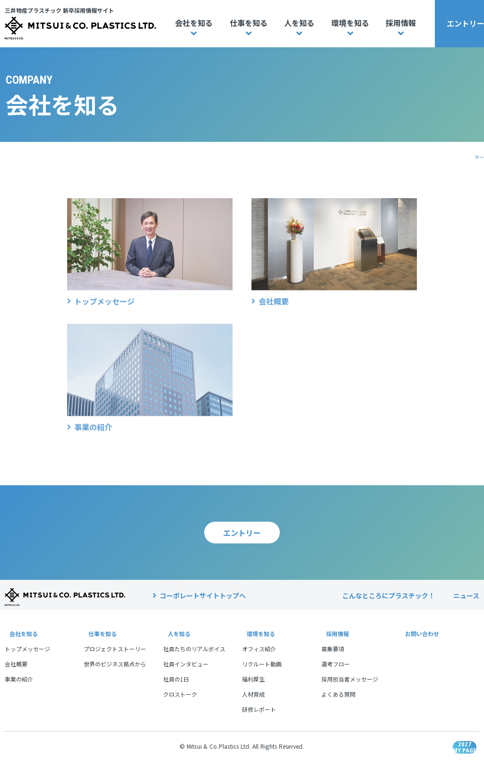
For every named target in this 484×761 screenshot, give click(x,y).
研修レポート (259, 709)
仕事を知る (249, 22)
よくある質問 (338, 694)
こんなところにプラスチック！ (388, 595)
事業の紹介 (19, 679)
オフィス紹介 (259, 649)
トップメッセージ (27, 649)
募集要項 (332, 649)
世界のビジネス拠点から (115, 664)
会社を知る (194, 22)
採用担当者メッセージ (349, 679)
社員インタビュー (185, 664)
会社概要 (16, 664)
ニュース (466, 595)
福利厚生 (253, 679)
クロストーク (180, 694)
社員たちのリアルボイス (194, 649)
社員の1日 (176, 679)
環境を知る (350, 22)
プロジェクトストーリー (115, 649)
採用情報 (401, 22)
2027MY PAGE (453, 730)
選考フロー (335, 664)
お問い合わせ (420, 633)
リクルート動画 (262, 664)
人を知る (299, 22)
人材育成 (253, 694)
